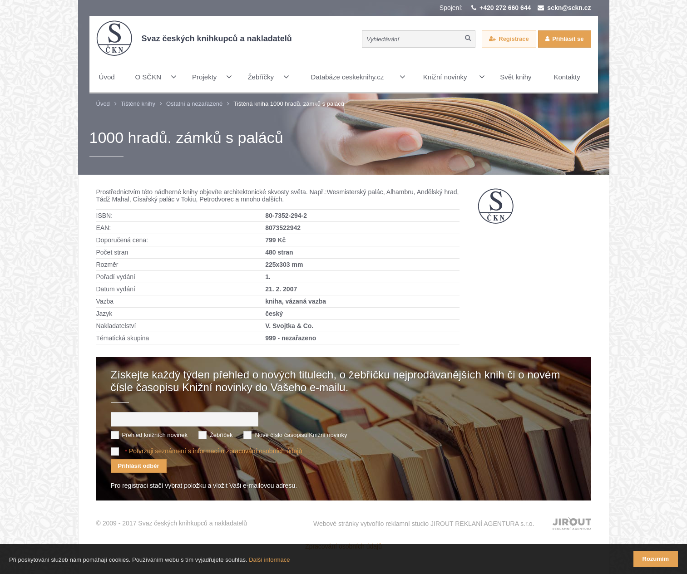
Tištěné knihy (138, 103)
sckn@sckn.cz (569, 7)
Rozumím (656, 558)
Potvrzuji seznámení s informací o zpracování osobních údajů (215, 451)
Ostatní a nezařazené (194, 103)
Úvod (103, 103)
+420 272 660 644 (505, 7)
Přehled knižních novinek (155, 435)
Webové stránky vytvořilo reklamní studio (423, 523)
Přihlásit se (567, 38)
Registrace (514, 38)
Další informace (269, 559)
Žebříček (221, 435)
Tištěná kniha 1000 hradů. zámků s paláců (288, 103)
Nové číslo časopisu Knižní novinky (301, 435)
